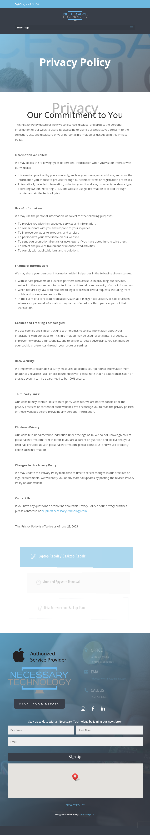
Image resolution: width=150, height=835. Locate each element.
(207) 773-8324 (28, 4)
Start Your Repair (39, 703)
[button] (76, 777)
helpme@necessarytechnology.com (64, 511)
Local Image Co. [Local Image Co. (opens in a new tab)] (87, 814)
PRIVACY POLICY (75, 805)
